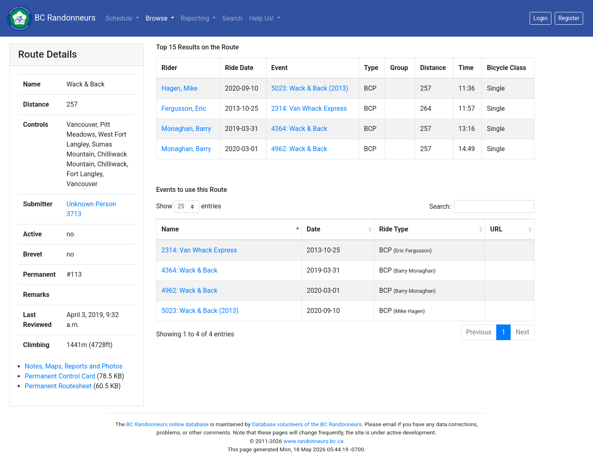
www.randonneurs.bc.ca (313, 441)
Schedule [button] (119, 18)
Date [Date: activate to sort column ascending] (313, 229)
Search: (482, 206)
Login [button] (540, 18)
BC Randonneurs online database (167, 424)
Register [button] (568, 18)
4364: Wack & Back (299, 129)
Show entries (188, 206)
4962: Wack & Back (299, 149)
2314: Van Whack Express (309, 108)
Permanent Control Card (60, 376)
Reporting (196, 18)
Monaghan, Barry (186, 129)
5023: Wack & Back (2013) (309, 88)
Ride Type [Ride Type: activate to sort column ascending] (394, 229)
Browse (157, 18)
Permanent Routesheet (58, 386)
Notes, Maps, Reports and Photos (73, 366)
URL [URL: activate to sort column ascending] (496, 229)
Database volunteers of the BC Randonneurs (307, 424)
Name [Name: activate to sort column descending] (170, 229)
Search (232, 18)
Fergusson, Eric (183, 108)
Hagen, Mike (179, 88)
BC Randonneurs (51, 18)
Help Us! (262, 18)
